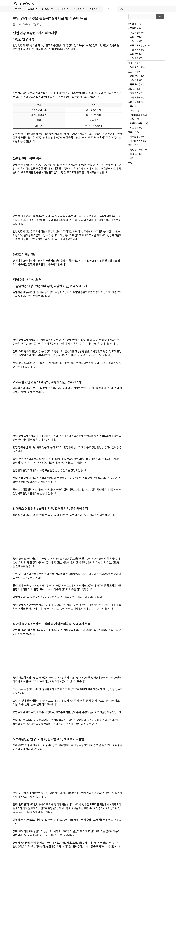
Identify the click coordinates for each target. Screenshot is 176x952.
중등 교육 (132, 71)
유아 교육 (132, 62)
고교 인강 (134, 93)
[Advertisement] (67, 71)
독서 (132, 106)
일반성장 (96, 9)
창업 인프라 (135, 149)
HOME (18, 8)
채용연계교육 (136, 123)
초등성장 (33, 9)
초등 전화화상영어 (138, 45)
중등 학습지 (135, 76)
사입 (132, 158)
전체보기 (132, 23)
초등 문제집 (135, 49)
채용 (132, 119)
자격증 (111, 9)
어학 (132, 110)
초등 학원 (134, 54)
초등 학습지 (135, 32)
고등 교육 (132, 89)
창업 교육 (134, 154)
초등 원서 (134, 41)
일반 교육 (132, 102)
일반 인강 (134, 127)
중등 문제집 (135, 84)
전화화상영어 (136, 115)
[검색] (160, 16)
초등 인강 (134, 37)
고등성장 (80, 9)
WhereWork (24, 3)
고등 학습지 (135, 97)
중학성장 (64, 9)
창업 (124, 9)
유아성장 (48, 9)
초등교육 (132, 28)
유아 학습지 (135, 67)
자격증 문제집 (136, 140)
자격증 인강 (135, 136)
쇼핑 (130, 162)
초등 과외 (134, 58)
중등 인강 (134, 80)
